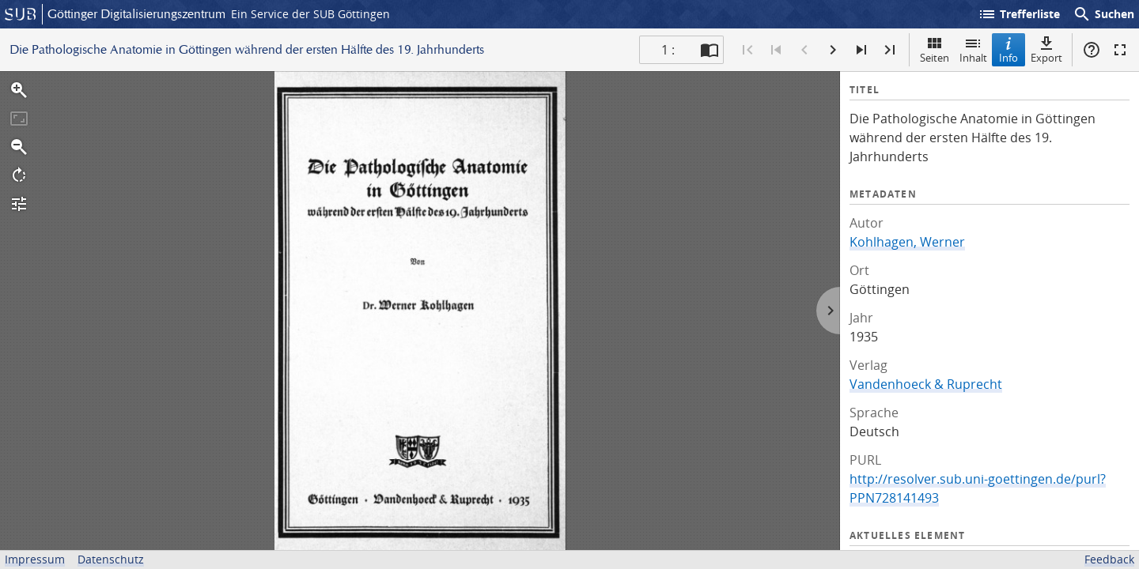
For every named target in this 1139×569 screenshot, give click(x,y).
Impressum (35, 559)
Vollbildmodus (1120, 49)
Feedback (1109, 559)
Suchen (1103, 14)
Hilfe (1091, 49)
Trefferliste (1019, 14)
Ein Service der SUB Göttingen (310, 13)
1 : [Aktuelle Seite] (668, 49)
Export (1046, 49)
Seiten (934, 49)
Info (1008, 49)
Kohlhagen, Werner (907, 242)
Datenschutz (111, 559)
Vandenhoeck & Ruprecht (926, 384)
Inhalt (973, 49)
